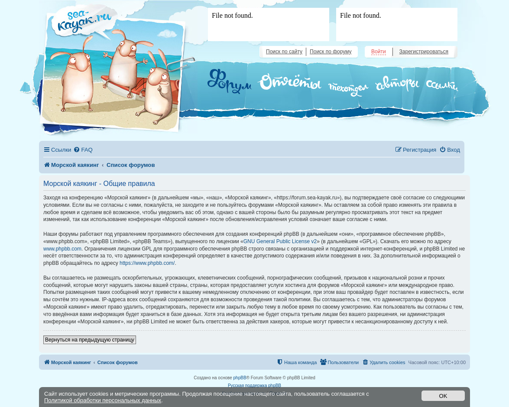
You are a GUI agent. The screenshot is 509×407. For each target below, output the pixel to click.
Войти (378, 52)
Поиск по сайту (284, 52)
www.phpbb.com (62, 249)
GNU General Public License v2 (280, 241)
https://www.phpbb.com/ (147, 263)
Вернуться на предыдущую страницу (89, 340)
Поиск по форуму (330, 52)
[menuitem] (82, 149)
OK (443, 396)
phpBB (239, 377)
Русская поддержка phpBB (254, 385)
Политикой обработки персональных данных (102, 400)
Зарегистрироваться (423, 52)
